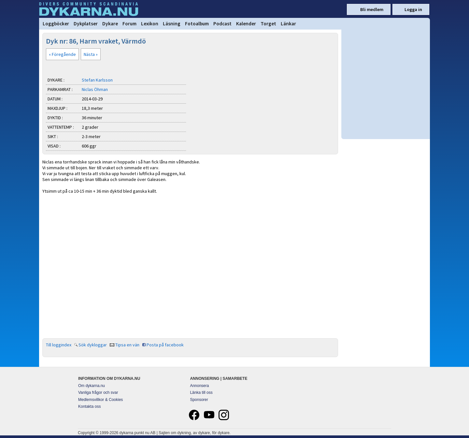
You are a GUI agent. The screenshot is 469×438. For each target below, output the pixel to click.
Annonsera (199, 385)
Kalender (246, 23)
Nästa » (91, 54)
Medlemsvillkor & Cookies (100, 399)
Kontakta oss (89, 406)
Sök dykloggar (92, 345)
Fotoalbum (197, 23)
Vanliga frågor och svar (98, 392)
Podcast (222, 23)
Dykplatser (86, 23)
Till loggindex (58, 345)
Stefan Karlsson (97, 80)
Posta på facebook (165, 345)
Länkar (288, 23)
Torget (268, 23)
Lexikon (149, 23)
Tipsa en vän (127, 345)
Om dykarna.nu (91, 385)
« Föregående (62, 54)
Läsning (171, 23)
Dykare (110, 23)
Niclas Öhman (95, 89)
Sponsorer (199, 399)
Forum (129, 23)
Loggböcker (56, 23)
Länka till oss (201, 392)
